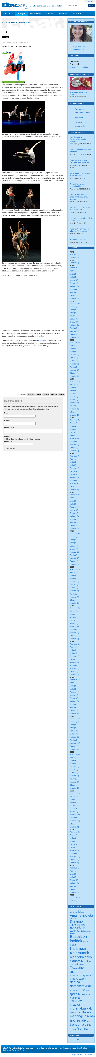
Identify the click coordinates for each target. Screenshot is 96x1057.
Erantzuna (9, 427)
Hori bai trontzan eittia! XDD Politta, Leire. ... (81, 219)
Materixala (35, 13)
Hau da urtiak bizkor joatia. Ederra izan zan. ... (80, 208)
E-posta (7, 420)
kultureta (54, 394)
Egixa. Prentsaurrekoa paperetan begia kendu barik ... (79, 197)
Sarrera (9, 13)
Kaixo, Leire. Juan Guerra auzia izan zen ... (80, 174)
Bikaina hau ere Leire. (78, 240)
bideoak (61, 394)
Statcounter (74, 1039)
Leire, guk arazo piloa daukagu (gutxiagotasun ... (80, 161)
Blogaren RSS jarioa (81, 46)
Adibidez (46, 394)
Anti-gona (79, 117)
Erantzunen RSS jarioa (81, 50)
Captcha (7, 436)
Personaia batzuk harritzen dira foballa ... (80, 151)
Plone (14, 1050)
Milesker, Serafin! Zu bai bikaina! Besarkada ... (79, 230)
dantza (38, 394)
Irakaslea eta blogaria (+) (79, 67)
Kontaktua (88, 1054)
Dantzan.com (43, 340)
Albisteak (50, 13)
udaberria (30, 394)
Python (22, 1050)
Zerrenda (76, 13)
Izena (6, 413)
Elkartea (63, 13)
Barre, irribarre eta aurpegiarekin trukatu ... (79, 185)
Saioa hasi (89, 1)
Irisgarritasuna (77, 1054)
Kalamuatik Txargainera (16, 22)
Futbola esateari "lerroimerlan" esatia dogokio (78, 139)
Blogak (21, 13)
